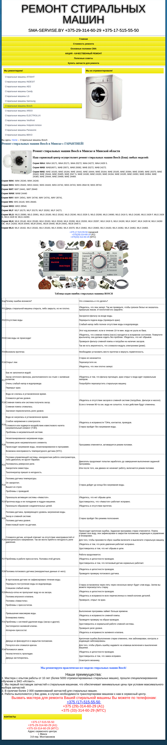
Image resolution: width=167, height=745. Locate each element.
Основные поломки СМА (84, 48)
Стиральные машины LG (17, 96)
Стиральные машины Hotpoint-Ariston (23, 125)
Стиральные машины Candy (19, 91)
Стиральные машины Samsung (20, 101)
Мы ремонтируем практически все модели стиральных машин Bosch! (83, 667)
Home (14, 140)
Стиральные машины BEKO (18, 135)
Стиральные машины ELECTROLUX (23, 115)
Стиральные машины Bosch (18, 106)
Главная (83, 39)
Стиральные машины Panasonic (20, 130)
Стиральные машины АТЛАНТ (20, 77)
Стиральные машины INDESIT (20, 81)
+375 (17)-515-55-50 (84, 702)
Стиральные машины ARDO (19, 110)
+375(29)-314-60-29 (81, 234)
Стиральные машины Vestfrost (20, 120)
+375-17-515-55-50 (79, 232)
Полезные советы (83, 58)
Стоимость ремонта (83, 44)
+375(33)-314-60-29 (79, 237)
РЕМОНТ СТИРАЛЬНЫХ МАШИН (83, 14)
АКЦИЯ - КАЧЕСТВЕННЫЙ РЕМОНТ (83, 53)
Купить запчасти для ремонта (83, 63)
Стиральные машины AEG (18, 86)
